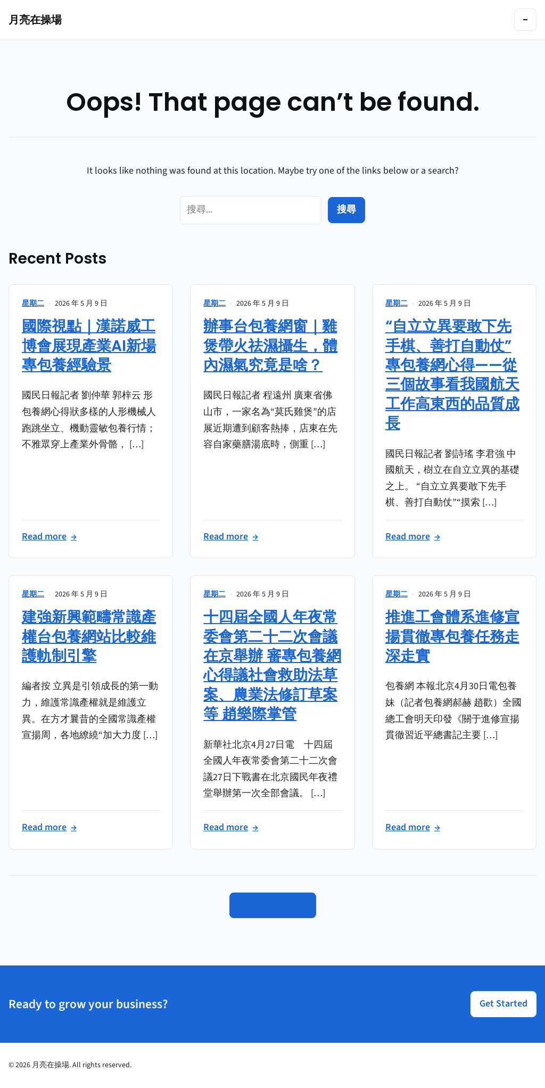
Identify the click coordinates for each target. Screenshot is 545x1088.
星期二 (33, 303)
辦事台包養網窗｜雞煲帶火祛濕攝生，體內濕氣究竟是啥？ (270, 345)
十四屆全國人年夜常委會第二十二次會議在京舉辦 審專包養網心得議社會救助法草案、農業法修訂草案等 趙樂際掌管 (272, 665)
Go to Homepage (272, 905)
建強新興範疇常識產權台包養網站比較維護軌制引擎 (89, 636)
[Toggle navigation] (525, 20)
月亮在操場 (35, 19)
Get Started (503, 1003)
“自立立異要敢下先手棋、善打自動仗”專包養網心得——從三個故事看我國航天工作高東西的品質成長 (452, 374)
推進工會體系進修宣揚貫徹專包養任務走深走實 (452, 636)
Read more (49, 537)
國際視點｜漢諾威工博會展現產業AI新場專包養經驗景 (89, 345)
